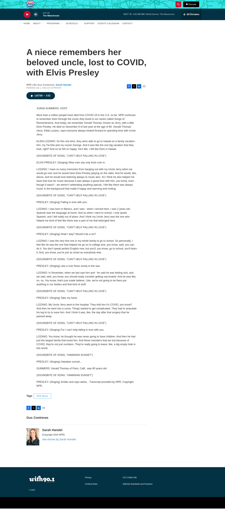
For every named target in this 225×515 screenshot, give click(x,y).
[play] (27, 21)
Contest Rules (91, 490)
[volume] (35, 21)
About (37, 30)
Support (89, 30)
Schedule (72, 30)
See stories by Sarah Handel (59, 445)
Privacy (88, 484)
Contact (127, 30)
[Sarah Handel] (32, 443)
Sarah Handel (63, 91)
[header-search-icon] (180, 7)
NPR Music (42, 402)
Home (27, 30)
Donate (194, 7)
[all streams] (191, 21)
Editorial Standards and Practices (137, 490)
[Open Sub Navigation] (43, 30)
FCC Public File (130, 484)
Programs (53, 30)
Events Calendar (108, 30)
